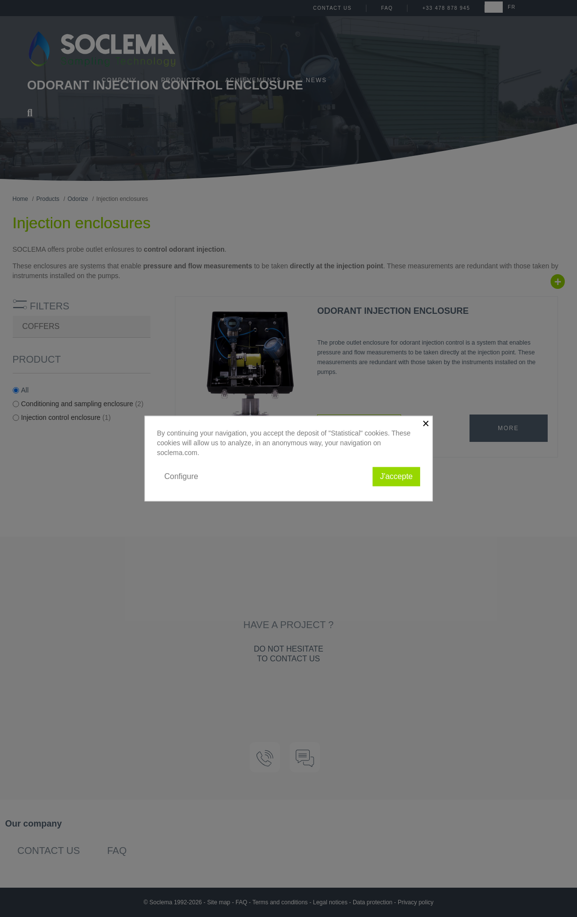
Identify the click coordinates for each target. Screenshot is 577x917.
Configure (181, 476)
